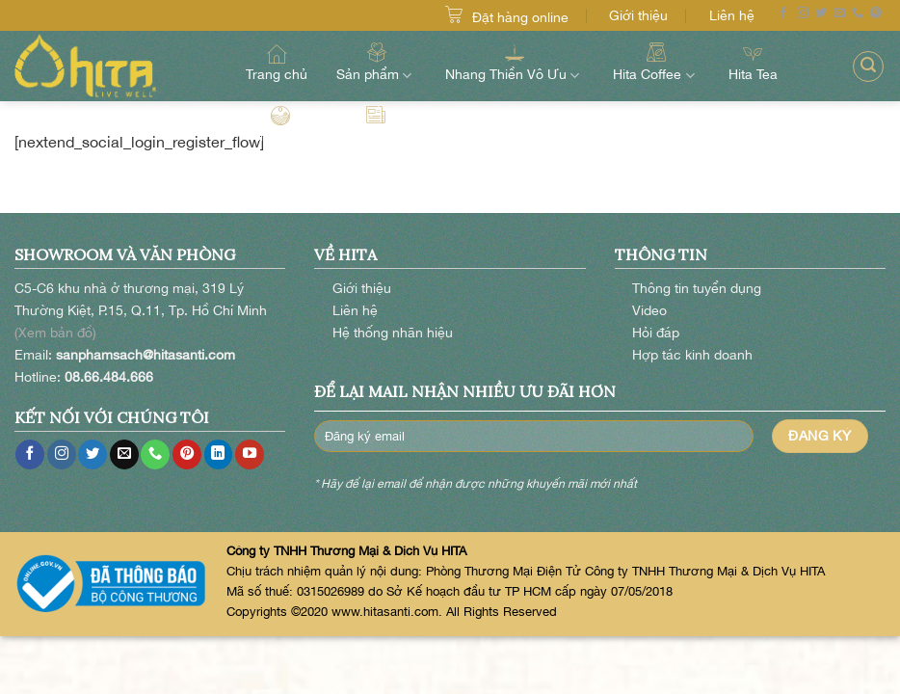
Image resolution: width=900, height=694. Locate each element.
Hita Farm (280, 125)
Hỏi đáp (655, 332)
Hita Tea (753, 63)
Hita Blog (375, 124)
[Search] (868, 66)
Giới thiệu (638, 15)
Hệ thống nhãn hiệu (392, 332)
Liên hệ (731, 15)
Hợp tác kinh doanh (692, 354)
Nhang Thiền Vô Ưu (514, 61)
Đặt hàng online (520, 17)
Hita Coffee (656, 61)
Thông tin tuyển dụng (696, 288)
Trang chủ (276, 63)
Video (649, 310)
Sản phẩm (376, 61)
